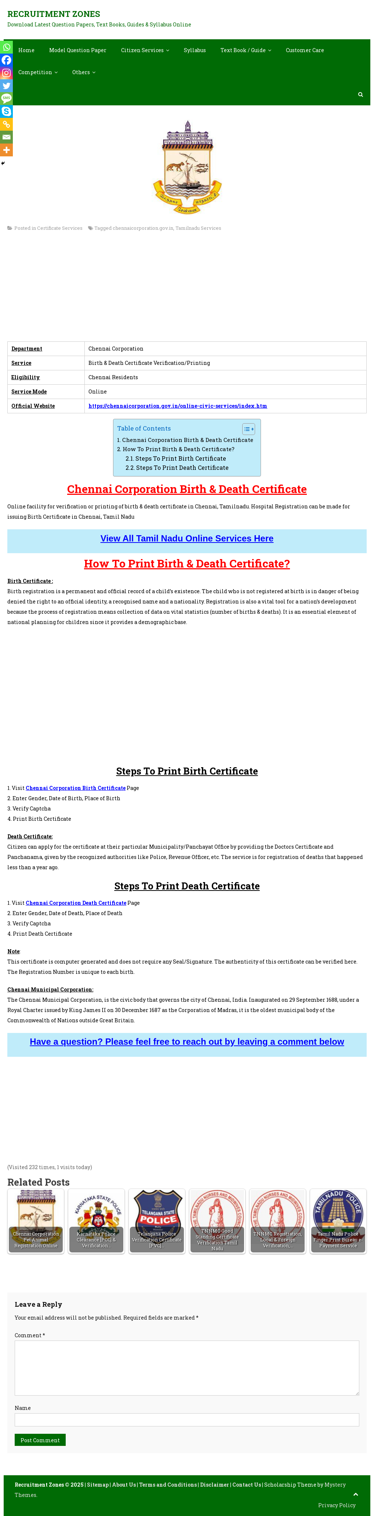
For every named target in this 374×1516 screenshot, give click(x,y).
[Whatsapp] (6, 47)
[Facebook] (6, 60)
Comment (30, 1335)
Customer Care (305, 50)
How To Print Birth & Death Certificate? (179, 449)
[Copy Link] (6, 124)
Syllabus (195, 50)
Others (81, 72)
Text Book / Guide (243, 50)
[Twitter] (6, 85)
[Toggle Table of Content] (245, 429)
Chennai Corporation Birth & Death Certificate (187, 439)
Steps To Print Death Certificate (182, 467)
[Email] (6, 137)
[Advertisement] (187, 290)
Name (23, 1407)
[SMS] (6, 98)
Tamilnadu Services (198, 228)
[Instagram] (6, 72)
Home (26, 50)
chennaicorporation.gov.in (143, 228)
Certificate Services (60, 228)
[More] (6, 150)
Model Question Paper (77, 50)
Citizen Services (142, 50)
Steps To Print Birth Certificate (180, 458)
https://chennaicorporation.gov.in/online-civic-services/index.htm (177, 405)
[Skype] (6, 111)
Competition (35, 72)
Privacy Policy (337, 1505)
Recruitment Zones (53, 13)
